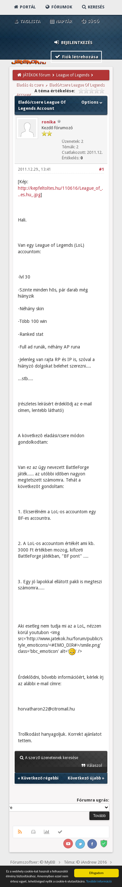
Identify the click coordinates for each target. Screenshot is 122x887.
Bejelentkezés (72, 42)
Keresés (92, 7)
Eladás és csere (29, 85)
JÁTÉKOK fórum (36, 75)
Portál (24, 7)
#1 (101, 169)
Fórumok (58, 7)
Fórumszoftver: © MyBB (32, 862)
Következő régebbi (40, 778)
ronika (49, 121)
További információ (99, 881)
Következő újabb (84, 778)
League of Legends (72, 75)
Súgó (90, 21)
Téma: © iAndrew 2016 (85, 862)
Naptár (60, 21)
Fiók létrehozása (76, 56)
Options (92, 102)
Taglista (26, 21)
